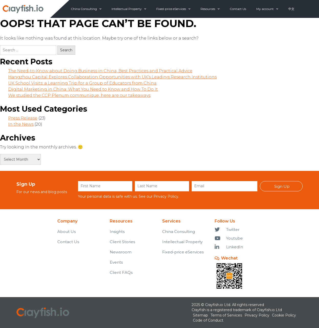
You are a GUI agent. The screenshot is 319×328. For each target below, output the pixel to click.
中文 (291, 9)
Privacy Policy (165, 196)
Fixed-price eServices (173, 9)
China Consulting (86, 9)
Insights (117, 231)
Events (116, 262)
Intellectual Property (129, 9)
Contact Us (238, 9)
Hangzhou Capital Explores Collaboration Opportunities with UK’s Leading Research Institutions (112, 77)
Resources (210, 9)
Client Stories (122, 241)
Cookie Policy (284, 315)
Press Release (22, 118)
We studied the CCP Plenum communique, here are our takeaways (79, 95)
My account (267, 9)
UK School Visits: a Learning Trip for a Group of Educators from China (82, 83)
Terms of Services (226, 315)
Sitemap (200, 315)
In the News (21, 124)
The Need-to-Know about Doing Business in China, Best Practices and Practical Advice (100, 70)
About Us (66, 231)
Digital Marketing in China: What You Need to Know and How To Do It (83, 89)
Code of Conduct (208, 320)
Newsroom (120, 252)
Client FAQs (121, 272)
